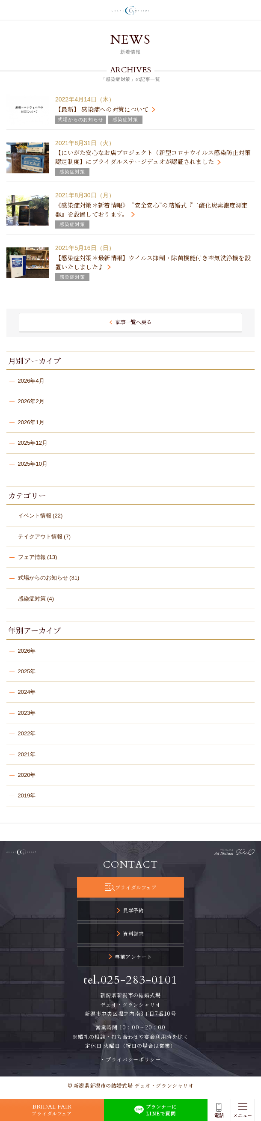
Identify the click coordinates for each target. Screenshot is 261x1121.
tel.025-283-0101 (130, 980)
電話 (219, 1115)
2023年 (27, 713)
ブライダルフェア (136, 887)
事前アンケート (133, 956)
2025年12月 (32, 443)
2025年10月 (32, 464)
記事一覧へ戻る (133, 321)
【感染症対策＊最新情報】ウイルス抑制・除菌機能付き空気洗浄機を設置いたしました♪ (153, 262)
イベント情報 (34, 515)
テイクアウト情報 (40, 536)
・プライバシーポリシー (130, 1059)
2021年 (27, 754)
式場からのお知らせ (43, 577)
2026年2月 (31, 401)
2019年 (27, 795)
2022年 (27, 733)
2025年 (27, 671)
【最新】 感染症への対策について (101, 109)
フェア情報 (32, 557)
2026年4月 (31, 381)
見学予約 (133, 910)
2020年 (27, 775)
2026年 (27, 651)
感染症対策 (32, 598)
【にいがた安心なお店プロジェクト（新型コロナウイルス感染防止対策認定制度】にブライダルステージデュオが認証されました (153, 157)
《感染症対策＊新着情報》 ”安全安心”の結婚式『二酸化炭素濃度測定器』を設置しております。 (151, 209)
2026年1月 (31, 422)
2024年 (27, 692)
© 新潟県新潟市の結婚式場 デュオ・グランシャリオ (131, 1085)
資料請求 (133, 933)
